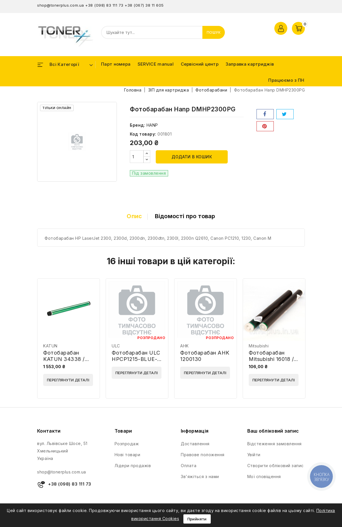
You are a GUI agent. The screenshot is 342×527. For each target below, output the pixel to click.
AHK (184, 345)
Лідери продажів (133, 465)
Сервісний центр (200, 64)
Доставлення (195, 443)
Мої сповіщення (264, 476)
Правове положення (203, 454)
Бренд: (137, 125)
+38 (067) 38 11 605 (144, 5)
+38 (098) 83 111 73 (104, 5)
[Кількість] (137, 156)
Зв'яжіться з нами (200, 476)
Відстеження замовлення (274, 443)
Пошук (214, 32)
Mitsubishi (259, 345)
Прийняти (197, 519)
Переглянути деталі (68, 380)
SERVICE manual (156, 64)
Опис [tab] (134, 216)
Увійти (254, 454)
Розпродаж (127, 443)
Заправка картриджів (250, 64)
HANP (152, 125)
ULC (116, 345)
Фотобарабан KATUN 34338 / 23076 (64, 359)
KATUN (50, 345)
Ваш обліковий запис (273, 431)
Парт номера (115, 64)
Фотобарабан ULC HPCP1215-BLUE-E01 (136, 359)
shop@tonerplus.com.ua (60, 5)
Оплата (188, 465)
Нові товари (127, 454)
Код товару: (143, 134)
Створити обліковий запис (275, 465)
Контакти (48, 431)
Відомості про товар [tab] (185, 216)
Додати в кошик (192, 156)
